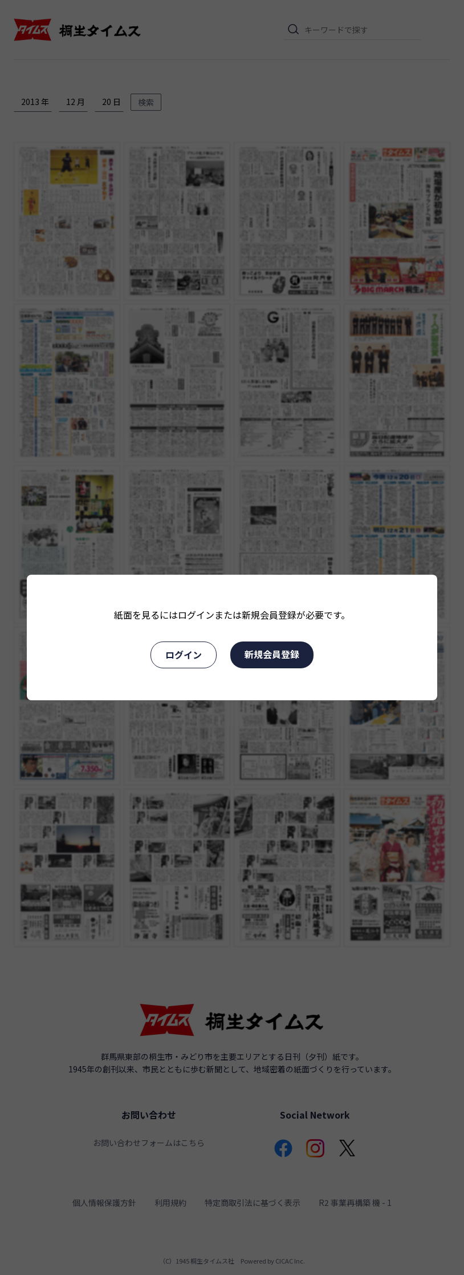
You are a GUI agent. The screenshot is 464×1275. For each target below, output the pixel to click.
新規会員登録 (272, 654)
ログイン (183, 654)
